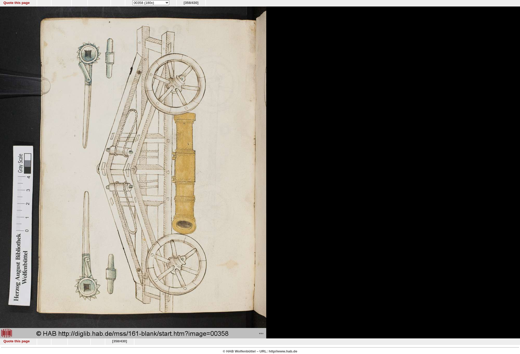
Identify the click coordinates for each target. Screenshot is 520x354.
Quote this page (16, 3)
